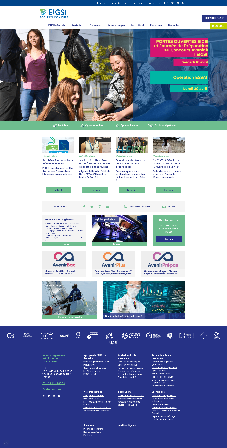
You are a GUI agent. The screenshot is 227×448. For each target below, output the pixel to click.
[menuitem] (152, 3)
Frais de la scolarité (127, 377)
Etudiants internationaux (130, 374)
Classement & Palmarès (94, 368)
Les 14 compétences (93, 371)
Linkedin (107, 206)
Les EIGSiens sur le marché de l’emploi (166, 412)
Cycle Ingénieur (94, 125)
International (137, 25)
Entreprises (156, 25)
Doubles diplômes (165, 125)
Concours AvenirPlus (127, 365)
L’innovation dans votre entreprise (163, 400)
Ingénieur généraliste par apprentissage (163, 381)
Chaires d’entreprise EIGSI (164, 395)
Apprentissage (129, 125)
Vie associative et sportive (96, 410)
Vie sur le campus (116, 25)
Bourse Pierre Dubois (127, 405)
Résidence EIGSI (91, 398)
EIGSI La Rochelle (56, 25)
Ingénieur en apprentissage (130, 368)
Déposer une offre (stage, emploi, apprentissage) (164, 417)
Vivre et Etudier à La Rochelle (97, 407)
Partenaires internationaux (131, 398)
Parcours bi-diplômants (129, 402)
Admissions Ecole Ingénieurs (127, 356)
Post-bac (63, 125)
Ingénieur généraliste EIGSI (96, 362)
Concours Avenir (137, 3)
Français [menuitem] (152, 3)
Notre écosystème (92, 432)
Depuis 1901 (89, 365)
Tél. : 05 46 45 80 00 (53, 383)
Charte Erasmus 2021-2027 (131, 395)
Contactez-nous (51, 389)
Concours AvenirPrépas (129, 362)
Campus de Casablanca (118, 3)
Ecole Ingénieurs (99, 3)
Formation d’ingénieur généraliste (162, 363)
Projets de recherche (93, 429)
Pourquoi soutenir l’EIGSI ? (164, 407)
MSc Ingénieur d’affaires (129, 371)
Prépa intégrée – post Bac (164, 367)
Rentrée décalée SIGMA (163, 377)
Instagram (99, 206)
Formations (95, 25)
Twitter (91, 206)
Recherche (173, 25)
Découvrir (169, 239)
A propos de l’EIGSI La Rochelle (94, 356)
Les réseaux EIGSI (160, 404)
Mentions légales (127, 425)
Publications (89, 435)
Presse (171, 207)
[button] (6, 443)
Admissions (77, 25)
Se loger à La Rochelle (93, 395)
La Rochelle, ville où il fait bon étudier (97, 403)
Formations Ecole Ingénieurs (161, 356)
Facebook (83, 206)
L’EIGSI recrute (90, 374)
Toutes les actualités (140, 207)
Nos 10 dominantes (161, 374)
